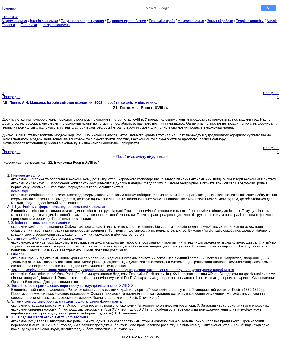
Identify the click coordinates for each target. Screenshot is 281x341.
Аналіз (272, 21)
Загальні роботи (220, 21)
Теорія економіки (249, 21)
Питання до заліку (26, 175)
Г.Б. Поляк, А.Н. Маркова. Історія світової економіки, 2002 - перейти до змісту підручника (79, 102)
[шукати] (200, 8)
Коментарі (19, 191)
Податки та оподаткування (82, 21)
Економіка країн (162, 21)
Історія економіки (44, 21)
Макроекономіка (191, 21)
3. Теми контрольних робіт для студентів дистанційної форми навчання (69, 301)
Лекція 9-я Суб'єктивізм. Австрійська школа (46, 238)
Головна (8, 25)
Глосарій (18, 254)
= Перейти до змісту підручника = (140, 157)
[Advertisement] (140, 57)
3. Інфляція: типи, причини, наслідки (40, 222)
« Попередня (11, 95)
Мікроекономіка (14, 21)
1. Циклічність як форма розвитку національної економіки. (58, 207)
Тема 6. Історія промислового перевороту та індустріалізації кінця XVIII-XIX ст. (75, 286)
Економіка (10, 17)
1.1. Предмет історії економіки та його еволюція (50, 317)
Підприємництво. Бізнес (126, 21)
